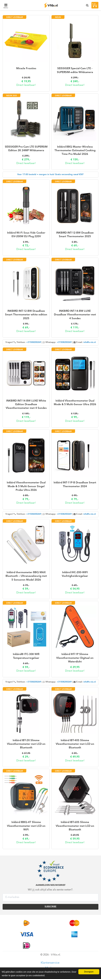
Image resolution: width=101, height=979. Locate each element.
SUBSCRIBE (50, 907)
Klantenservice (50, 962)
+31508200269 (33, 342)
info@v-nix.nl (89, 342)
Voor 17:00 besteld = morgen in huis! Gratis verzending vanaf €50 (50, 175)
